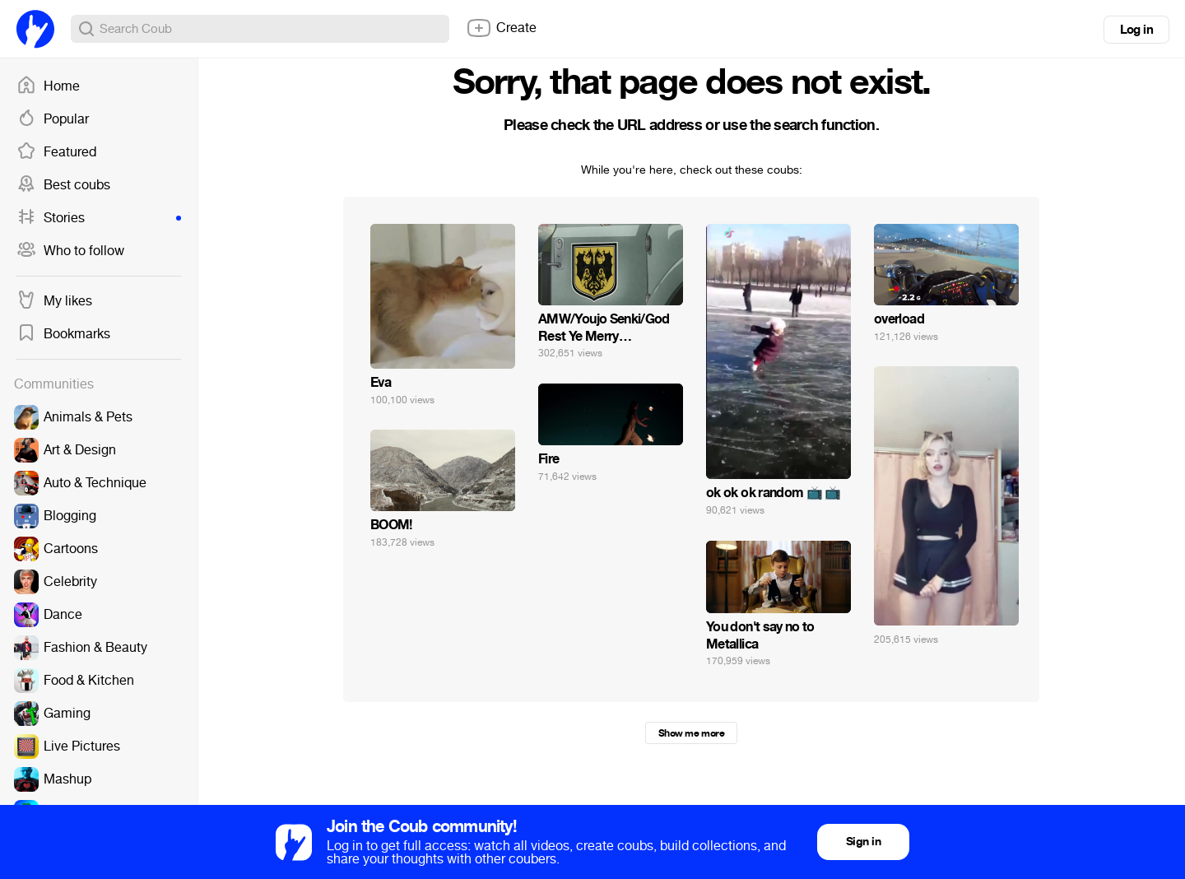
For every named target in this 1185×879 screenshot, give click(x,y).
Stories (98, 218)
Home (48, 86)
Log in (1136, 29)
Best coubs (63, 185)
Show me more (691, 733)
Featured (56, 152)
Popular (52, 119)
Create (501, 28)
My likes (54, 301)
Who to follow (70, 251)
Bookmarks (63, 334)
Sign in (863, 841)
